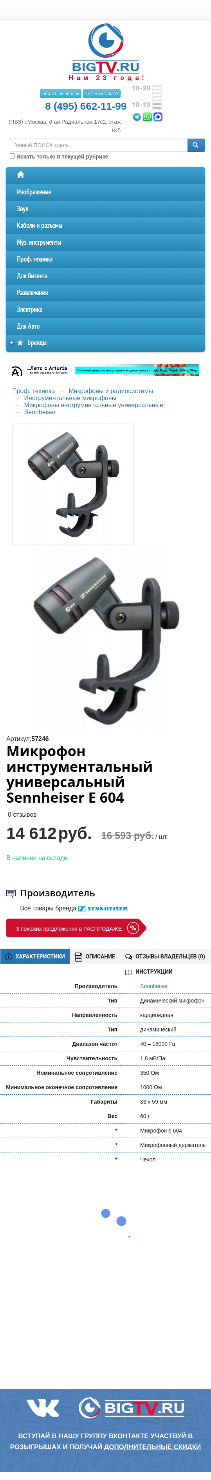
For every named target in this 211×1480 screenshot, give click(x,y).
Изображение (34, 192)
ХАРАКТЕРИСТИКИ (35, 956)
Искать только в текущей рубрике (59, 156)
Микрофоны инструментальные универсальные (93, 405)
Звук (22, 209)
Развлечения (32, 293)
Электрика (29, 310)
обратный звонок (60, 93)
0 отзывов (22, 814)
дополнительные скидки (152, 1447)
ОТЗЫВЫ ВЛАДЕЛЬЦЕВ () (165, 956)
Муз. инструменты (39, 243)
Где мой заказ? (101, 93)
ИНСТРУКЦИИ (149, 972)
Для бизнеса (32, 276)
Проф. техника (34, 259)
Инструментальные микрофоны (70, 398)
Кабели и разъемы (39, 226)
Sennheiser (40, 412)
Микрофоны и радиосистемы (111, 391)
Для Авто (28, 326)
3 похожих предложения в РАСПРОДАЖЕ (69, 929)
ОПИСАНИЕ (95, 957)
